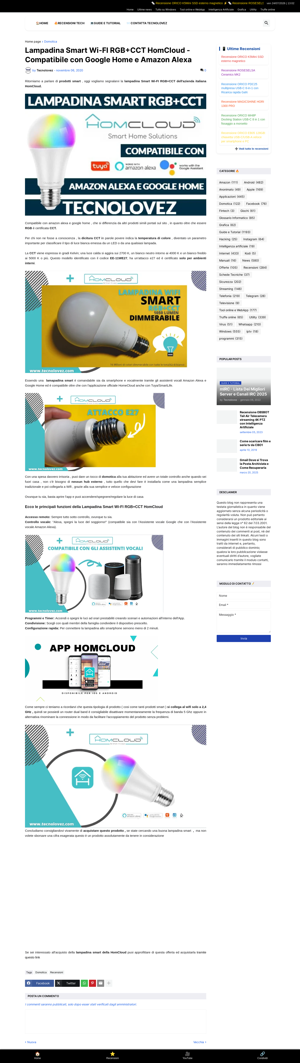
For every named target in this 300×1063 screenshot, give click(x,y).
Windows (229, 331)
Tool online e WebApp (192, 9)
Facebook (256, 204)
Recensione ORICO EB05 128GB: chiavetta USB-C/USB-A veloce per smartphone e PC (243, 137)
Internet (229, 253)
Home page (33, 41)
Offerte (228, 267)
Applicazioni (232, 197)
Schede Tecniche (234, 275)
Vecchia (198, 1042)
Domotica (50, 41)
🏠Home (42, 23)
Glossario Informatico (237, 218)
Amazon (228, 182)
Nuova (31, 1042)
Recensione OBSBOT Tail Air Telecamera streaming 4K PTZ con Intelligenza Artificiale (254, 419)
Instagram (253, 239)
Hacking (228, 239)
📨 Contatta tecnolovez (146, 23)
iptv (252, 331)
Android (253, 182)
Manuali (227, 260)
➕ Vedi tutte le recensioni (251, 148)
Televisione (229, 303)
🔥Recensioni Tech (69, 23)
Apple (255, 189)
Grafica (242, 9)
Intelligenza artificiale (237, 246)
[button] (266, 23)
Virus (225, 324)
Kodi (250, 253)
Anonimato (230, 189)
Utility (253, 9)
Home (130, 9)
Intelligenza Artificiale (221, 9)
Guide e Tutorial (234, 232)
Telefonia (229, 296)
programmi (230, 338)
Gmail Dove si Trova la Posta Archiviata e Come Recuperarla (254, 463)
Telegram (255, 296)
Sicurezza (230, 282)
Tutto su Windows (165, 9)
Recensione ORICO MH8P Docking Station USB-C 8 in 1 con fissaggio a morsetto (243, 119)
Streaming (230, 289)
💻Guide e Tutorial (105, 23)
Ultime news (144, 9)
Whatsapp (250, 324)
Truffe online (267, 9)
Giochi (247, 211)
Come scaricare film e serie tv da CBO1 (255, 443)
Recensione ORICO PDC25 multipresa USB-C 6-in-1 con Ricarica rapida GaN (239, 88)
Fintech (226, 211)
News (250, 260)
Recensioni (56, 972)
